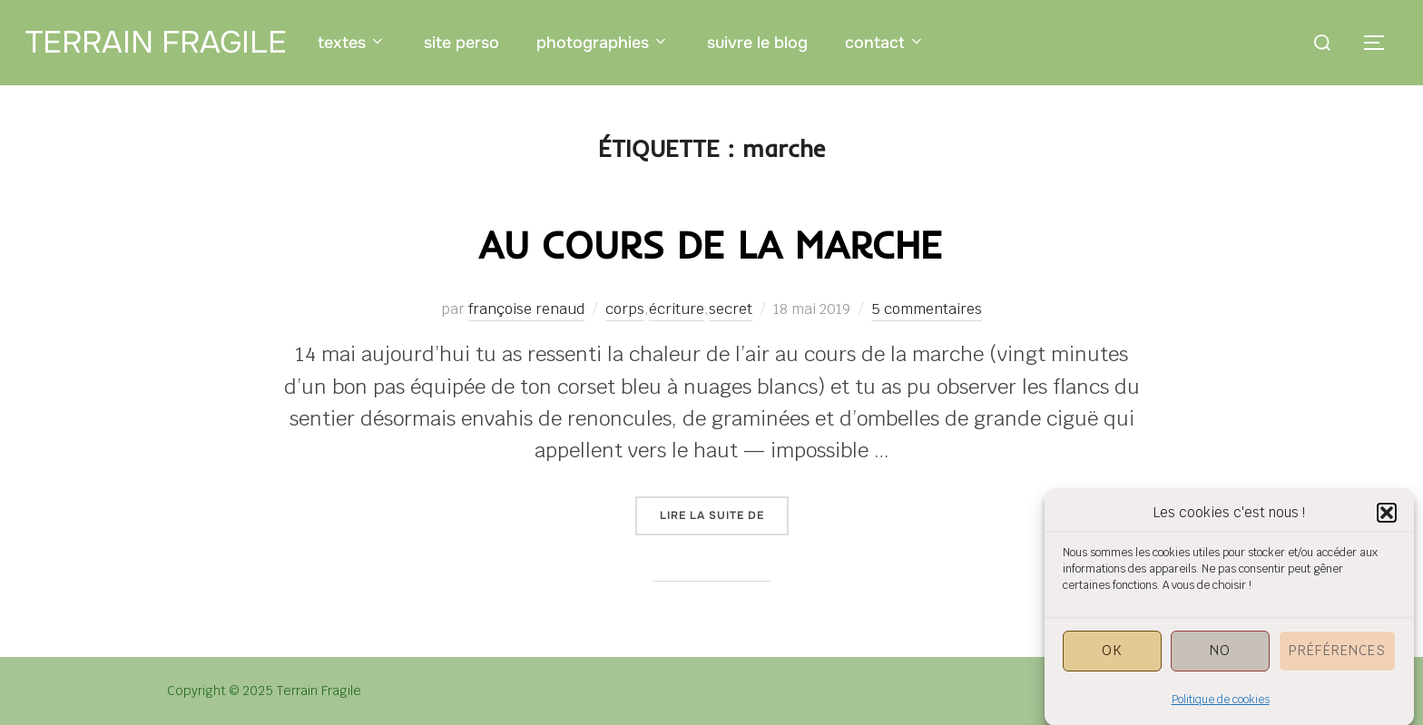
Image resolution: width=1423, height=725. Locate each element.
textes (352, 43)
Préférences (1337, 658)
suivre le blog (757, 43)
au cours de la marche (710, 244)
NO (1220, 658)
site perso (461, 43)
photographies (603, 43)
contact (885, 43)
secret (730, 308)
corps (624, 308)
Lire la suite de (724, 514)
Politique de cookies (1221, 708)
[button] (1387, 521)
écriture (676, 308)
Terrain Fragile (156, 42)
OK (1112, 658)
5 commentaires (926, 308)
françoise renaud (526, 308)
